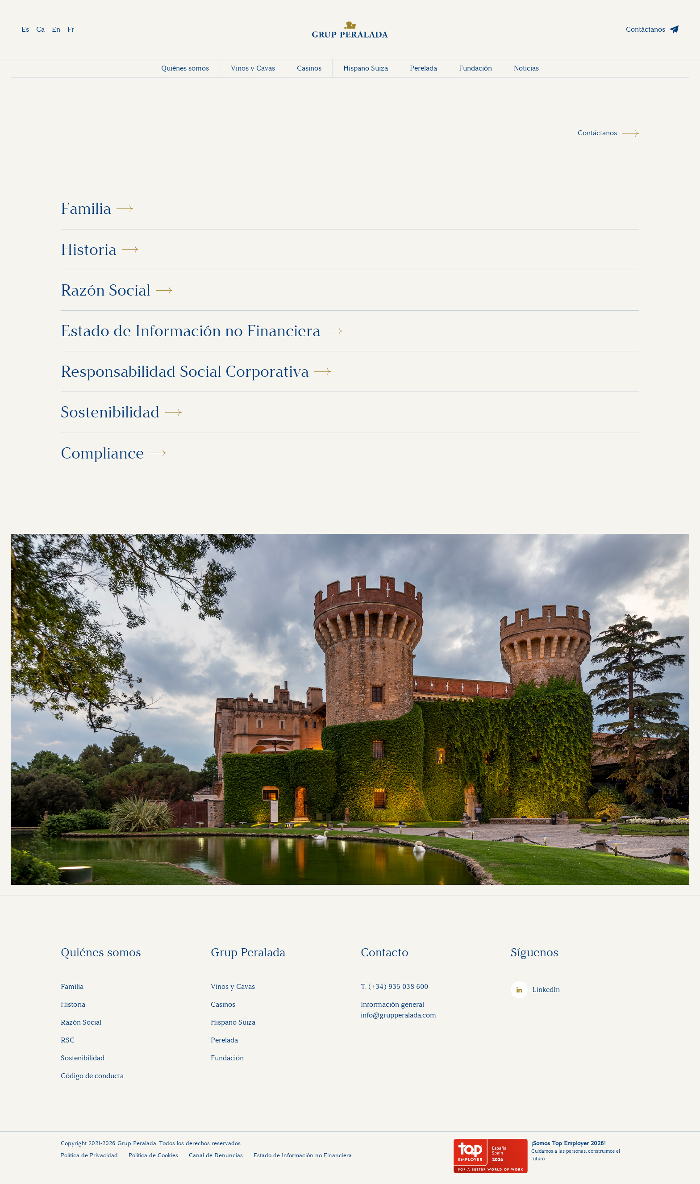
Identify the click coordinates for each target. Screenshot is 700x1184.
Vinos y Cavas (253, 68)
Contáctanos (645, 29)
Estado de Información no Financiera (191, 330)
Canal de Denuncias (216, 1155)
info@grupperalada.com (398, 1015)
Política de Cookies (153, 1155)
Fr (70, 29)
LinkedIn (546, 989)
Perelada (423, 68)
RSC (68, 1040)
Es (25, 29)
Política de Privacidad (89, 1155)
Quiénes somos (185, 68)
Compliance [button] (102, 453)
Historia (89, 249)
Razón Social (105, 290)
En (56, 29)
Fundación (475, 68)
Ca (40, 29)
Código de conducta (92, 1075)
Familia (86, 208)
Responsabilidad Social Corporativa (185, 371)
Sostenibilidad (110, 412)
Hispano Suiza (365, 68)
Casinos (309, 68)
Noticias (526, 68)
